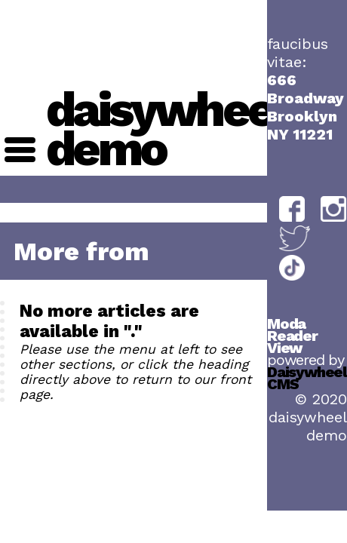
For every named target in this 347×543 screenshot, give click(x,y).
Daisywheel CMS (307, 378)
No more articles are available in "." (109, 321)
